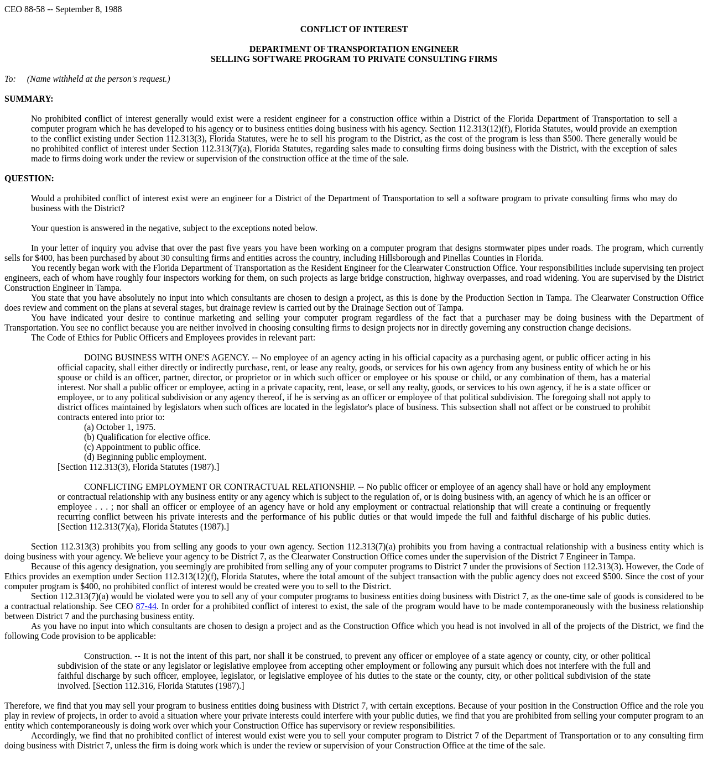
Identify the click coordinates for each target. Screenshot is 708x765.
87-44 (146, 606)
